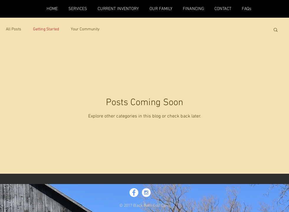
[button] (275, 30)
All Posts (13, 29)
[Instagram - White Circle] (146, 192)
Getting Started (46, 29)
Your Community (85, 29)
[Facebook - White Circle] (133, 192)
